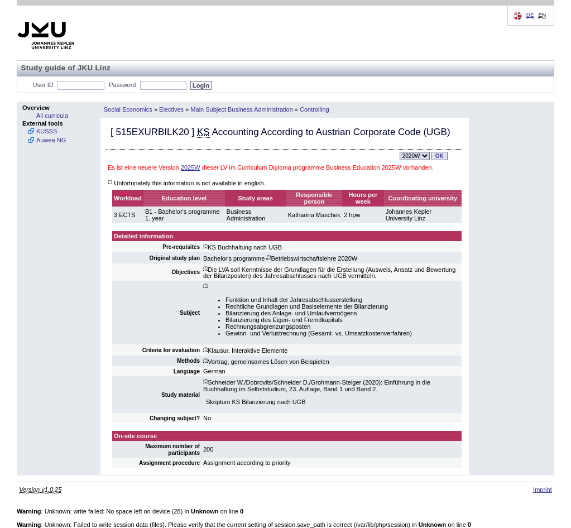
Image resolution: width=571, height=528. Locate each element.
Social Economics (128, 109)
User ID (43, 84)
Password (122, 84)
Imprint (542, 489)
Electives (171, 109)
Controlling (314, 109)
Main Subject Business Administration (241, 109)
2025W (190, 167)
